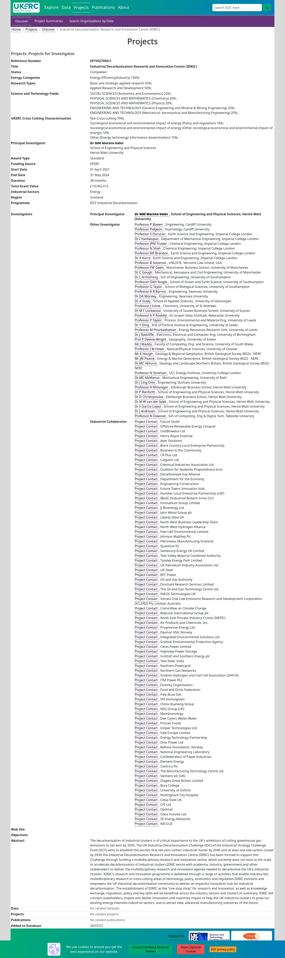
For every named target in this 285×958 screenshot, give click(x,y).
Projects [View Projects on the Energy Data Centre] (81, 7)
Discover (21, 21)
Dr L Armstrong (147, 277)
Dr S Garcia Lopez (148, 406)
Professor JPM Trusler (151, 243)
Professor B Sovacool (151, 263)
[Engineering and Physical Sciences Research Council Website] (251, 936)
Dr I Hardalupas (147, 239)
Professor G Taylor (149, 286)
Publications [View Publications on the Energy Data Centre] (103, 7)
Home (16, 29)
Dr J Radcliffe (145, 334)
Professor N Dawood (150, 416)
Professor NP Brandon (152, 253)
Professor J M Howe (150, 349)
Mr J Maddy (143, 344)
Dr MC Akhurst (146, 363)
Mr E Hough (144, 354)
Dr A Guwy (143, 301)
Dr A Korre (143, 258)
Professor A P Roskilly (151, 315)
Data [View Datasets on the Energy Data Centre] (66, 7)
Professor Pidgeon (149, 229)
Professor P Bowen (149, 224)
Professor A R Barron (151, 291)
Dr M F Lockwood (148, 310)
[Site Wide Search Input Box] (237, 7)
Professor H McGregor (152, 387)
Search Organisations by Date (91, 21)
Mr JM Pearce (145, 358)
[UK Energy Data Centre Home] (26, 8)
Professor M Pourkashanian (156, 330)
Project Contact (146, 421)
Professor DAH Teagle (151, 282)
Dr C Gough (144, 272)
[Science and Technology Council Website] (209, 936)
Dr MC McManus (147, 377)
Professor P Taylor (148, 320)
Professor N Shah (148, 248)
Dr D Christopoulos (149, 397)
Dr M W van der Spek (151, 401)
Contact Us (176, 936)
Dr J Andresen (145, 411)
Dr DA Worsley (146, 296)
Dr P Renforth (145, 392)
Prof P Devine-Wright (151, 339)
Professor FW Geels (149, 267)
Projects (31, 29)
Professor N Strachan (151, 373)
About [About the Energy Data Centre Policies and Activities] (123, 7)
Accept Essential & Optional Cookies (150, 949)
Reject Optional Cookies (191, 949)
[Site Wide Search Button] (267, 7)
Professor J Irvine (148, 306)
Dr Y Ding (142, 325)
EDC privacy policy (223, 949)
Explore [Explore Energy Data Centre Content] (51, 7)
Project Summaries (49, 21)
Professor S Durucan (150, 234)
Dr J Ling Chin (145, 382)
